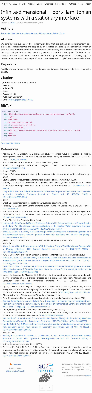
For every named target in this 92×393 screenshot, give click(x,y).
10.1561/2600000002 (78, 321)
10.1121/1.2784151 (18, 159)
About (88, 4)
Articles (31, 4)
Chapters (49, 4)
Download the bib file (10, 143)
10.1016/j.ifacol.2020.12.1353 (16, 341)
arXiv (15, 4)
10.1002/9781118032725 (14, 168)
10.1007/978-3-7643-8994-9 (50, 315)
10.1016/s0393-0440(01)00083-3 (17, 329)
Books (39, 4)
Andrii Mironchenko (43, 33)
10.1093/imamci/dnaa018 (38, 306)
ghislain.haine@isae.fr (15, 371)
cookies (88, 375)
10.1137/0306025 (10, 208)
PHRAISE (6, 4)
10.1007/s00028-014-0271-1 (15, 237)
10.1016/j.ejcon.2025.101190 (20, 99)
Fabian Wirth (59, 33)
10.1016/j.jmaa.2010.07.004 (15, 263)
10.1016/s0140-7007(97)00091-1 (17, 355)
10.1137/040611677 (29, 272)
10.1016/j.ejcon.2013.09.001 (15, 197)
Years (80, 4)
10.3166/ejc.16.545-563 (51, 229)
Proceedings (60, 4)
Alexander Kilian (8, 33)
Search (22, 4)
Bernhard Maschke (24, 33)
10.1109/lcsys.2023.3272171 (15, 252)
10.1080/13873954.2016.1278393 (17, 283)
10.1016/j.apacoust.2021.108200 (75, 292)
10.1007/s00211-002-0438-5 (15, 217)
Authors (72, 4)
